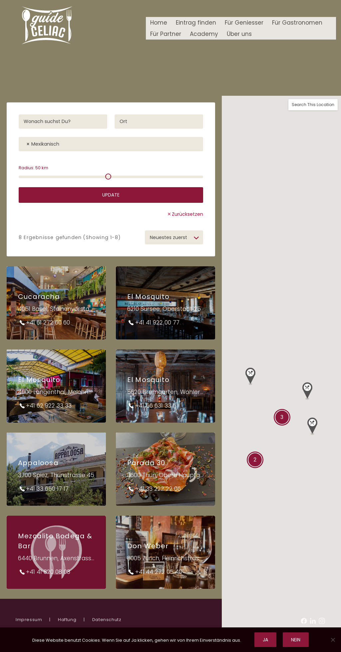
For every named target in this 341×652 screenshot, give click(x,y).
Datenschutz (107, 619)
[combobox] (111, 144)
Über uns (239, 34)
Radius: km (33, 168)
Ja (265, 639)
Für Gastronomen (297, 23)
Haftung (67, 619)
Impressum (29, 619)
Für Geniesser (244, 23)
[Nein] (332, 639)
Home (158, 23)
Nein (295, 639)
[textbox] (64, 142)
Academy (204, 34)
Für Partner (165, 34)
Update (111, 195)
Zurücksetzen (187, 214)
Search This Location (313, 104)
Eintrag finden (196, 23)
